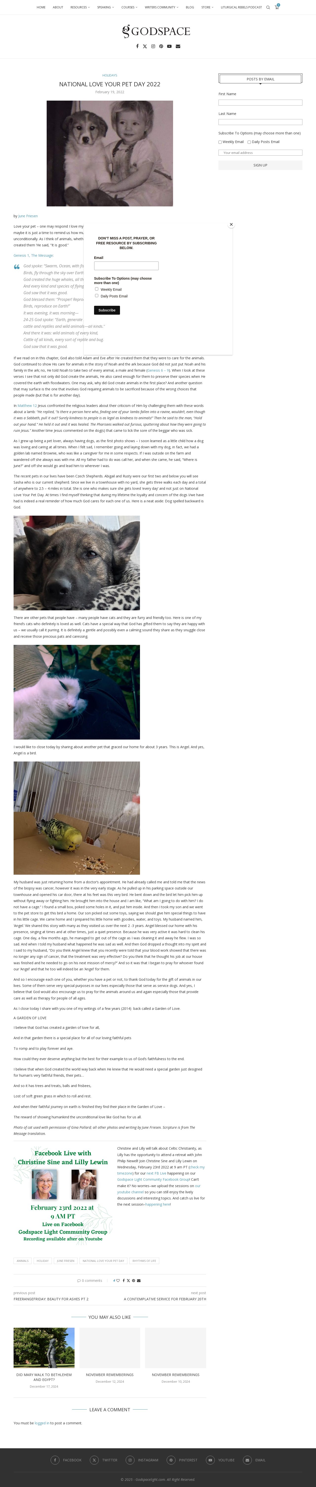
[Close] (231, 224)
